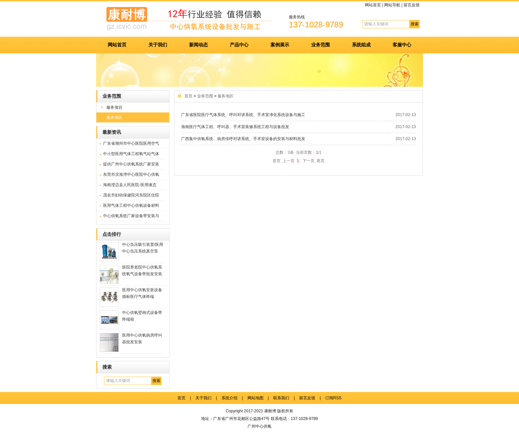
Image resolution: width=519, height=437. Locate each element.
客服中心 (402, 44)
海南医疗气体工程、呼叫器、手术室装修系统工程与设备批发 (235, 126)
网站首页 (373, 5)
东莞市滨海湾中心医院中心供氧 (131, 174)
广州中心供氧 (259, 426)
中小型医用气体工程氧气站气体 (131, 153)
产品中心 (239, 44)
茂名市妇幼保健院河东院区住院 (131, 195)
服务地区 (114, 117)
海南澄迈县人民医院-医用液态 (129, 184)
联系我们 (281, 398)
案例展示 (280, 44)
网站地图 (255, 398)
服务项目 (114, 107)
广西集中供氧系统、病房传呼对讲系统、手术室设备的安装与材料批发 (243, 138)
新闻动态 (198, 44)
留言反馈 (412, 5)
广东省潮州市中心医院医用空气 (131, 143)
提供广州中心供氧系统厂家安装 (131, 164)
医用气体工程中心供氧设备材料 (131, 205)
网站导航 (392, 5)
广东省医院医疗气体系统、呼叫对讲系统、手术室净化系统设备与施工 (243, 114)
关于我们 (157, 44)
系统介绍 (229, 398)
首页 (188, 96)
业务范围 (320, 44)
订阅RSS (333, 398)
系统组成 (361, 44)
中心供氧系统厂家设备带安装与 (131, 215)
